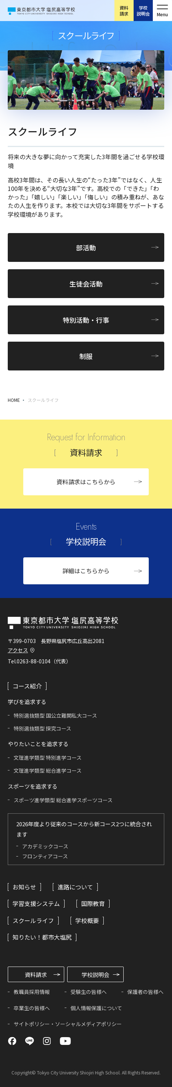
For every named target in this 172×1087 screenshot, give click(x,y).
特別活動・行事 (86, 320)
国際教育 (93, 903)
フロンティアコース (45, 856)
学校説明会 (143, 10)
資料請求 (124, 10)
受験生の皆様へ (88, 991)
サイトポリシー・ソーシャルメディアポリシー (68, 1024)
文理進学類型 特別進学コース (48, 757)
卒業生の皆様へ (32, 1008)
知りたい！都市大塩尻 (42, 937)
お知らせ (24, 886)
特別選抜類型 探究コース (42, 728)
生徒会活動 (86, 283)
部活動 (86, 247)
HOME (14, 400)
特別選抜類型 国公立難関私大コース (55, 715)
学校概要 (87, 920)
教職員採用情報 (32, 991)
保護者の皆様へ (145, 991)
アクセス (18, 650)
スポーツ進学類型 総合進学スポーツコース (63, 800)
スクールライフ (43, 400)
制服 (86, 356)
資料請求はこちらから (86, 481)
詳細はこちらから (86, 570)
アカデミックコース (45, 846)
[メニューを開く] (162, 10)
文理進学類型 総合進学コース (48, 770)
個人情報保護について (96, 1008)
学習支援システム (36, 903)
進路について (75, 886)
